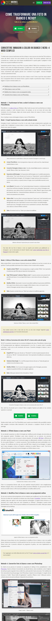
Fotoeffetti (37, 498)
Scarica (39, 2)
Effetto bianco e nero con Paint (12, 89)
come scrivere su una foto (40, 553)
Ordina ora (46, 2)
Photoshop (4, 569)
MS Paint (41, 438)
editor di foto (13, 108)
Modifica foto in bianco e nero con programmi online (17, 92)
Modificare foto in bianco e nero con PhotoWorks (16, 86)
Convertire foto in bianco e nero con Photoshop (16, 95)
